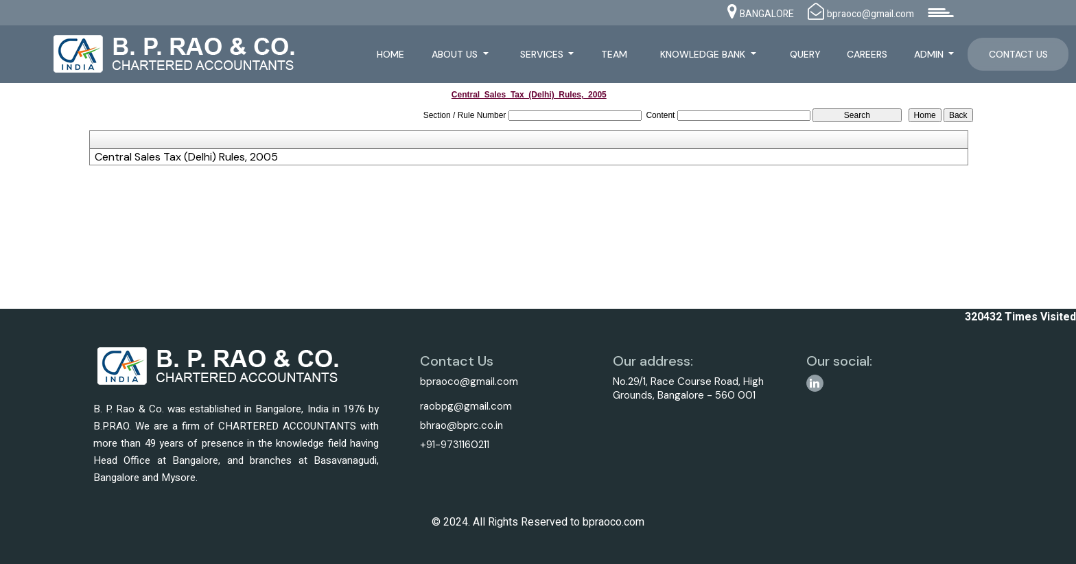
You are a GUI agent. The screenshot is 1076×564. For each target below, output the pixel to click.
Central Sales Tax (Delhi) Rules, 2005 (186, 157)
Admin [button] (930, 54)
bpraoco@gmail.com (469, 381)
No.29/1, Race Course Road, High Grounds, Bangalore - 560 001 (688, 388)
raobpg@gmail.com (466, 406)
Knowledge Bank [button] (704, 54)
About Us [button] (456, 54)
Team (614, 54)
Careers (867, 54)
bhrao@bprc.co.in (461, 425)
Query (805, 54)
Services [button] (543, 54)
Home (390, 54)
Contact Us (1018, 54)
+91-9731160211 (454, 444)
